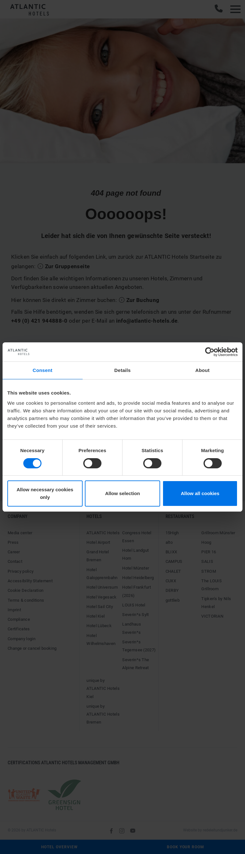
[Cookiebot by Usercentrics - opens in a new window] (210, 352)
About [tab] (202, 370)
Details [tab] (122, 370)
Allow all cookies (200, 493)
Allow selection (122, 493)
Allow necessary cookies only (45, 493)
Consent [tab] (42, 370)
